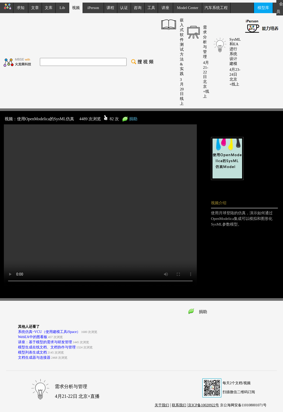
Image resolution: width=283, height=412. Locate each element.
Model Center (187, 8)
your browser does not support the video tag (100, 205)
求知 (20, 8)
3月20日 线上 (182, 92)
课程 (110, 8)
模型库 (263, 8)
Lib (62, 8)
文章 (35, 8)
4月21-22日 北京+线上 (206, 79)
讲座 (165, 8)
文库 (48, 8)
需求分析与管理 (205, 42)
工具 (151, 8)
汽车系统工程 (216, 8)
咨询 (138, 8)
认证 (124, 8)
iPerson (93, 8)
